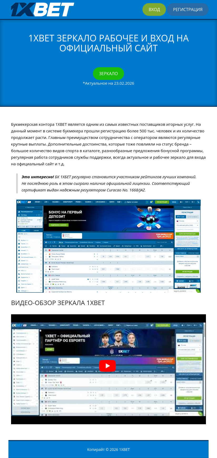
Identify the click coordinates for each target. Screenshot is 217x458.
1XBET (124, 449)
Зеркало (108, 73)
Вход (154, 9)
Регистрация (188, 9)
